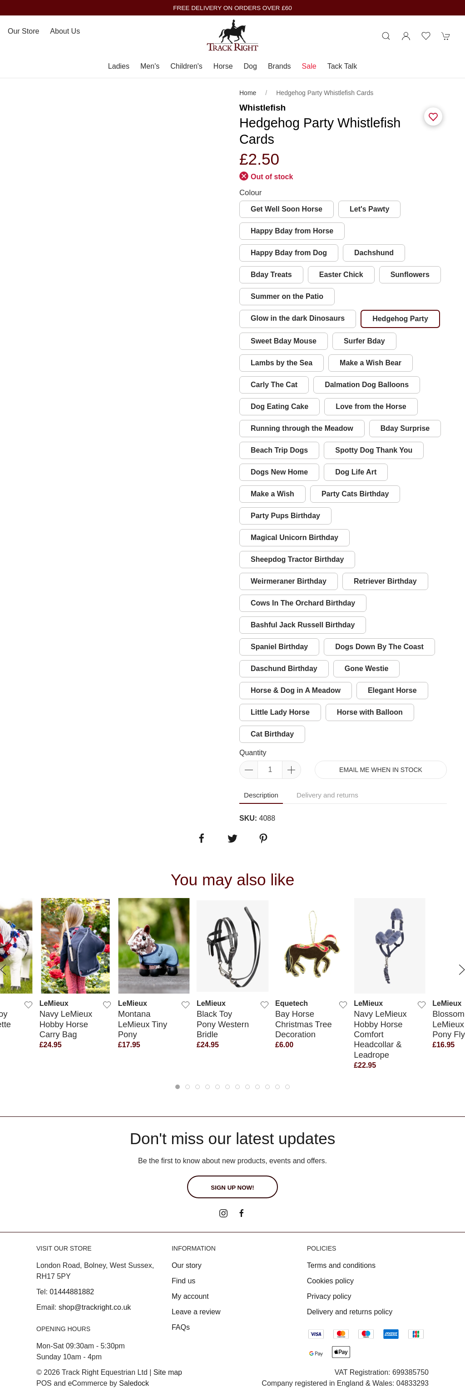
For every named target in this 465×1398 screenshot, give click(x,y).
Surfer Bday (364, 341)
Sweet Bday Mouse (284, 341)
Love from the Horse (371, 406)
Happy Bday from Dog (289, 253)
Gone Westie (367, 668)
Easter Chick (341, 274)
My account (190, 1296)
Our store (23, 31)
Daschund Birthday (284, 668)
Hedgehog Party (400, 319)
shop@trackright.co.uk (95, 1307)
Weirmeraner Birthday (288, 581)
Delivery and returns (327, 795)
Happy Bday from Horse (292, 231)
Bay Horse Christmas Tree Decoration (303, 1024)
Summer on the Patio (287, 296)
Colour (250, 192)
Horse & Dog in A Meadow (296, 690)
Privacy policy (329, 1296)
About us (65, 31)
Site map (167, 1372)
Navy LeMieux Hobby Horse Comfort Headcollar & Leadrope (380, 1034)
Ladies (118, 66)
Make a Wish (272, 494)
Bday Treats (271, 274)
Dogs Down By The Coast (379, 647)
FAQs (181, 1327)
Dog (250, 66)
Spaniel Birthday (279, 647)
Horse (223, 66)
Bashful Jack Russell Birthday (303, 625)
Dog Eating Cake (279, 406)
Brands (279, 66)
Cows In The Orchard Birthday (303, 603)
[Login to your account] (406, 36)
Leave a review (196, 1312)
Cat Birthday (272, 734)
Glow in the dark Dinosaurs (298, 318)
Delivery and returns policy (350, 1312)
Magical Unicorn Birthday (294, 537)
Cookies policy (330, 1281)
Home (247, 92)
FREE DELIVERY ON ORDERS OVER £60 (232, 8)
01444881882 (71, 1292)
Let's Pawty (369, 209)
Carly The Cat (274, 385)
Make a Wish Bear (370, 363)
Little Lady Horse (280, 712)
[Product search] (386, 36)
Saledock (134, 1383)
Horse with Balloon (370, 712)
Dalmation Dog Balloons (367, 385)
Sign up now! (232, 1187)
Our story (187, 1265)
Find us (183, 1281)
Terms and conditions (341, 1265)
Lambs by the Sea (281, 363)
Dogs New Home (279, 472)
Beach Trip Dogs (279, 450)
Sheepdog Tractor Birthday (297, 559)
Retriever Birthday (385, 581)
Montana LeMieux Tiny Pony (142, 1024)
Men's (149, 66)
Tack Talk (342, 66)
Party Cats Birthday (355, 494)
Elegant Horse (392, 690)
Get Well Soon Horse (286, 209)
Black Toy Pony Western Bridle (223, 1024)
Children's (186, 66)
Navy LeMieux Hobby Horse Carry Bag (66, 1024)
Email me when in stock (380, 769)
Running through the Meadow (302, 428)
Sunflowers (410, 274)
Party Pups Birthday (285, 516)
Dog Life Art (355, 472)
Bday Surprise (405, 428)
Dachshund (374, 253)
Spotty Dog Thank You (373, 450)
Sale (309, 66)
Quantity (253, 753)
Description (261, 795)
